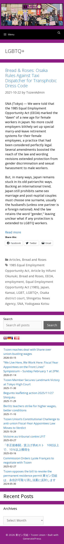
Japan (45, 287)
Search (7, 319)
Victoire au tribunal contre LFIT (24, 436)
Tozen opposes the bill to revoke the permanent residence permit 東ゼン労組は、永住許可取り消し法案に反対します (30, 475)
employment (14, 282)
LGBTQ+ (32, 293)
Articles (14, 260)
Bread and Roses (34, 260)
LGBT (20, 293)
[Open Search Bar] (59, 32)
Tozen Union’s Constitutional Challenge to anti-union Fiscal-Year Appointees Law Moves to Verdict (31, 423)
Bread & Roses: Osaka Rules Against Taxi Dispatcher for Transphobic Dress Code (31, 77)
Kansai (10, 293)
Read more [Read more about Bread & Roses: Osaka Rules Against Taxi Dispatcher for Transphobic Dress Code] (13, 232)
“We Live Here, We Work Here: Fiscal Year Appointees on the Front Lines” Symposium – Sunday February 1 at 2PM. (31, 366)
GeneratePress (32, 538)
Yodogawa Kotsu (37, 304)
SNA (20, 304)
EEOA (49, 276)
